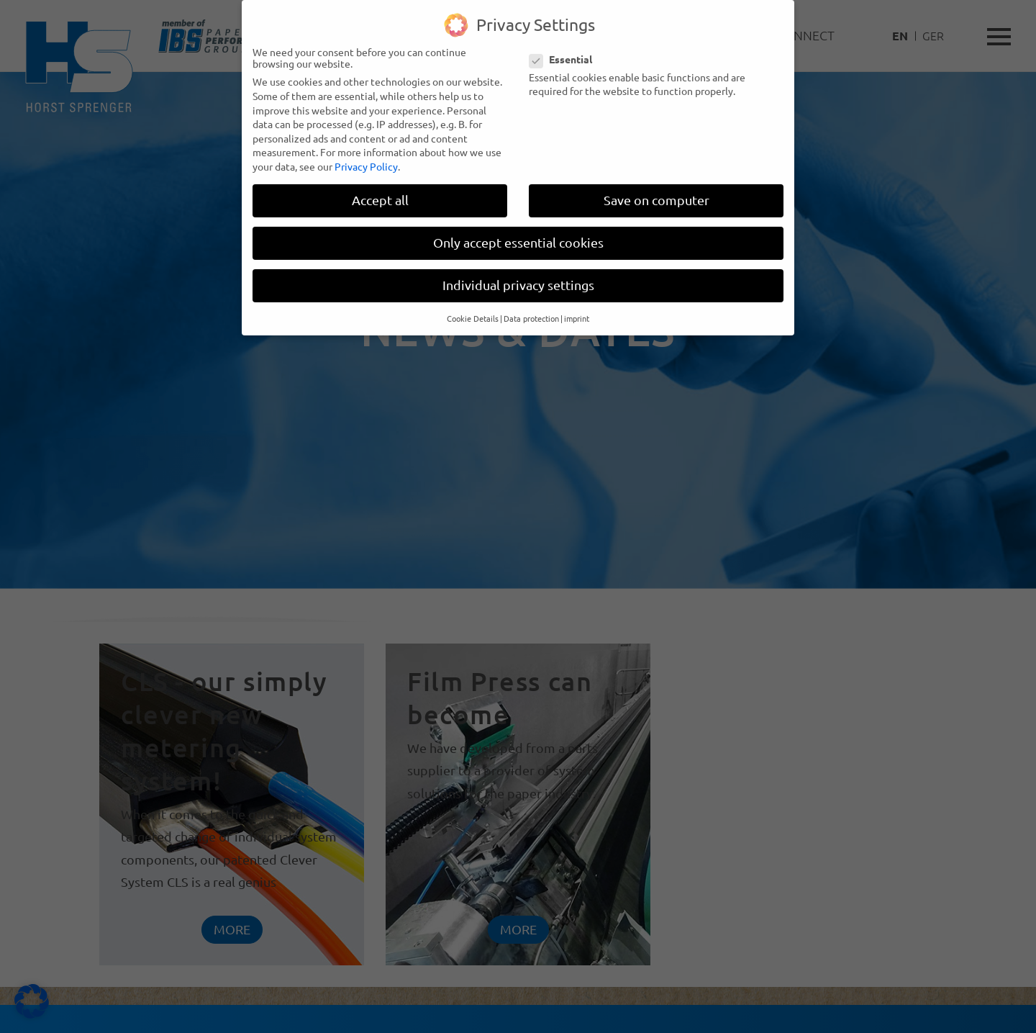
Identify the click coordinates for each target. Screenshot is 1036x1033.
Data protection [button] (531, 310)
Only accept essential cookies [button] (518, 235)
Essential (565, 51)
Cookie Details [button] (473, 310)
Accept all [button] (380, 192)
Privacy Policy (366, 159)
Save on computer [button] (656, 192)
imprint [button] (576, 310)
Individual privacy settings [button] (518, 277)
